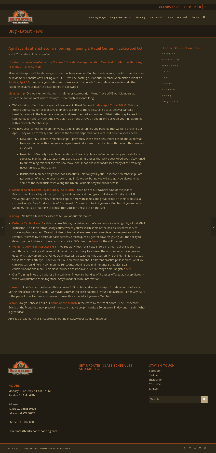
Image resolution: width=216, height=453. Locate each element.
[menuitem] (97, 17)
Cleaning (166, 95)
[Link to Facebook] (184, 6)
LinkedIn (154, 388)
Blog (27, 54)
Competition (168, 89)
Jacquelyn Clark (42, 54)
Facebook (155, 371)
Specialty (167, 83)
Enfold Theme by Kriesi (59, 448)
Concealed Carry (170, 59)
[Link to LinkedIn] (205, 6)
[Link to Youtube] (199, 6)
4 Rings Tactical (170, 101)
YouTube (155, 384)
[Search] (204, 17)
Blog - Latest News (25, 31)
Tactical (166, 71)
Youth (165, 77)
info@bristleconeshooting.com (36, 431)
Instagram (155, 380)
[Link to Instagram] (194, 6)
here (95, 241)
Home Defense (170, 65)
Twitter (153, 375)
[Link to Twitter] (189, 6)
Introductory (168, 53)
